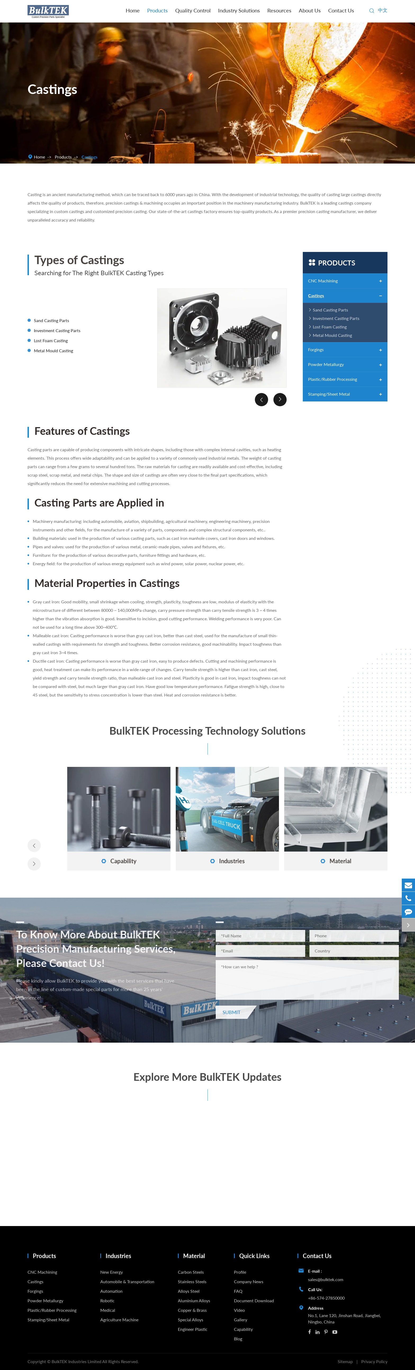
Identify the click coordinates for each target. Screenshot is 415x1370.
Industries (118, 1255)
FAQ (238, 1291)
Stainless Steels (192, 1281)
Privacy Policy (374, 1361)
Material (194, 1255)
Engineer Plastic (193, 1329)
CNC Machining (323, 280)
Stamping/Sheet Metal (329, 393)
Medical (107, 1310)
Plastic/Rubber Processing (332, 379)
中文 (382, 10)
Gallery (240, 1319)
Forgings (316, 349)
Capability (243, 1329)
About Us (310, 10)
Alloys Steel (189, 1291)
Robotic (107, 1300)
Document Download (254, 1300)
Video (239, 1310)
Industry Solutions (239, 10)
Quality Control (193, 10)
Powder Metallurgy (326, 364)
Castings (89, 156)
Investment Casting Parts (336, 318)
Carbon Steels (191, 1271)
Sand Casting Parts (330, 309)
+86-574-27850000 (326, 1297)
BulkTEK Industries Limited (77, 1361)
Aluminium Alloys (194, 1300)
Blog (238, 1338)
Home (133, 10)
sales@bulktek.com (325, 1279)
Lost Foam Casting (330, 326)
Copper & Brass (192, 1310)
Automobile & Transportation (127, 1281)
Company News (248, 1281)
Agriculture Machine (119, 1319)
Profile (240, 1271)
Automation (111, 1291)
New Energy (111, 1271)
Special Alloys (190, 1319)
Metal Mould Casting (332, 335)
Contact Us (341, 10)
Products (157, 10)
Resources (279, 10)
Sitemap (345, 1361)
